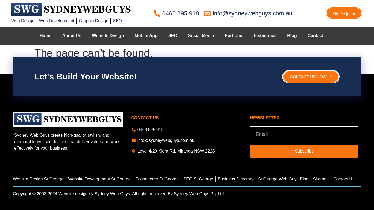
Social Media (201, 35)
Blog (292, 35)
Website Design (108, 35)
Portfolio (233, 35)
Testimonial (265, 35)
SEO (172, 35)
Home (45, 35)
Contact (316, 35)
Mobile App (146, 35)
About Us (71, 35)
